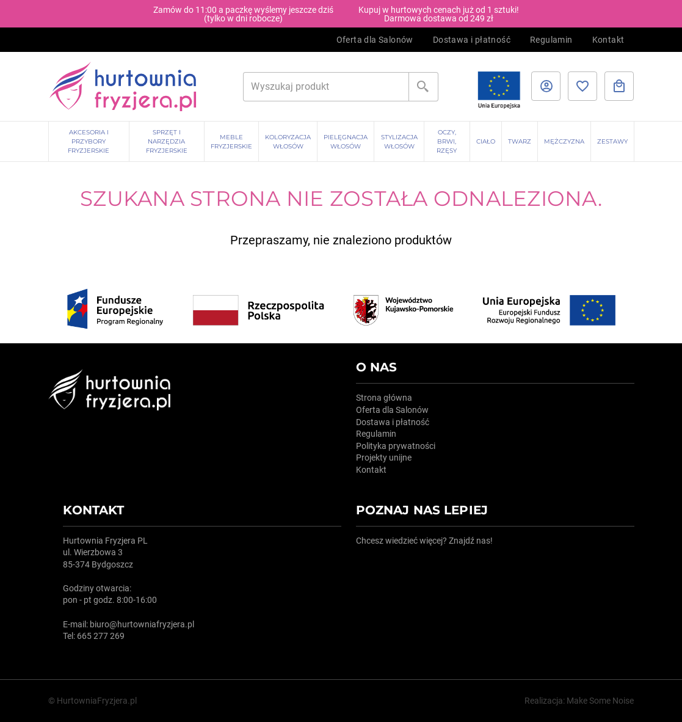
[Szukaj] (326, 86)
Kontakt (608, 40)
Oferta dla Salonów (374, 40)
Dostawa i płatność (471, 40)
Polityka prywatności (395, 446)
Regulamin (551, 40)
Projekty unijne (384, 457)
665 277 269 (101, 636)
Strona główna (384, 398)
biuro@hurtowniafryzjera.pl (142, 624)
